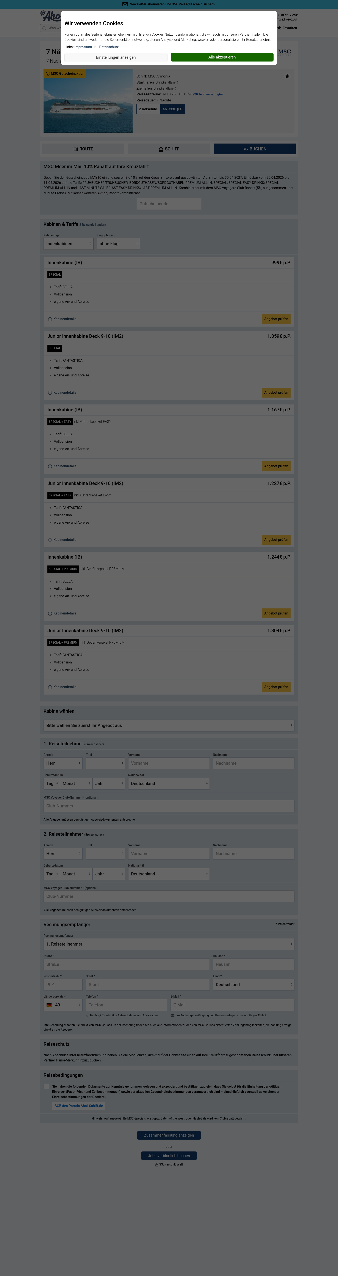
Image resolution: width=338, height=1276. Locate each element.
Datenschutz (109, 47)
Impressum (83, 47)
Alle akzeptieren (222, 57)
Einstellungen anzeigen (116, 57)
